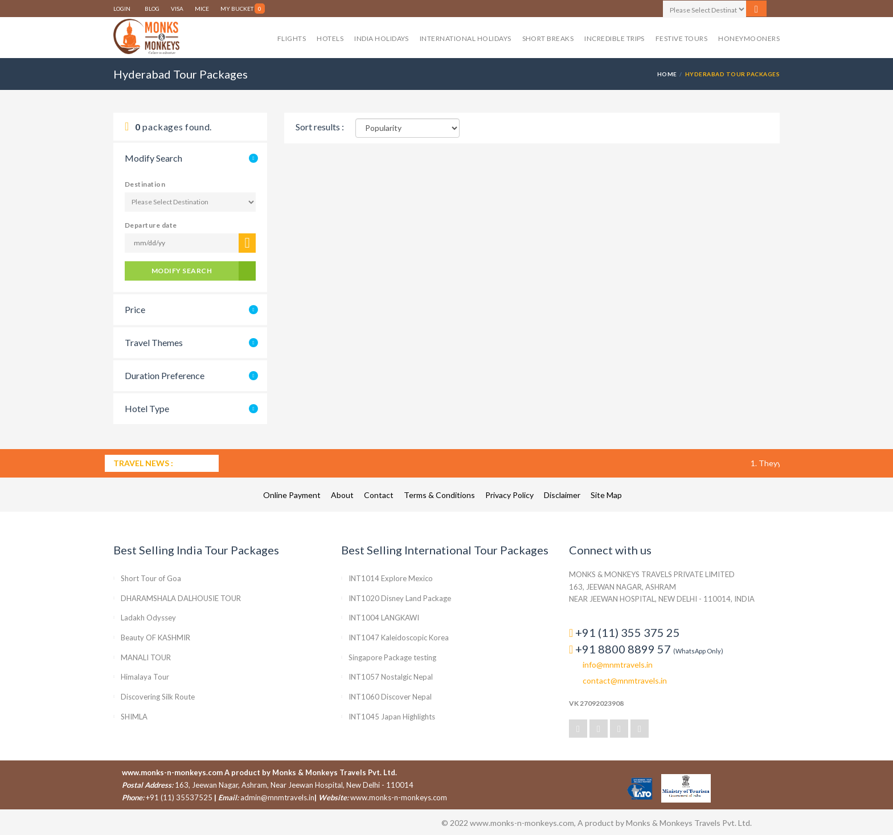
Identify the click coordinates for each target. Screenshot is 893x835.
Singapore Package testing (392, 657)
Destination (145, 184)
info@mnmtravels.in (618, 664)
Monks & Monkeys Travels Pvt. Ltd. (334, 772)
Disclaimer (563, 495)
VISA (177, 8)
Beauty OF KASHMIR (155, 637)
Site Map (606, 495)
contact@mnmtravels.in (625, 680)
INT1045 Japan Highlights (392, 716)
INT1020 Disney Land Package (400, 598)
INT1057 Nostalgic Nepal (391, 676)
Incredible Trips (614, 38)
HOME (667, 74)
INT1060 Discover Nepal (390, 696)
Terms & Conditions (440, 495)
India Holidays (381, 38)
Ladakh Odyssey (148, 617)
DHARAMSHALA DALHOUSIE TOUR (181, 598)
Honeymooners (749, 38)
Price (135, 309)
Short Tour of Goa (151, 578)
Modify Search (153, 158)
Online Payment (292, 495)
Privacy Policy (510, 495)
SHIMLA (134, 716)
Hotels (330, 38)
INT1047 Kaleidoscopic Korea (399, 637)
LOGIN (123, 0)
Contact (379, 495)
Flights (291, 38)
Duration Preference (164, 375)
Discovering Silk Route (158, 696)
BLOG (152, 8)
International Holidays (465, 38)
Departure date (151, 225)
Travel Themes (154, 342)
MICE (202, 8)
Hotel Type (147, 408)
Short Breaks (548, 38)
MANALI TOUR (146, 657)
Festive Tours (681, 38)
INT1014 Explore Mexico (391, 578)
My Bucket (242, 8)
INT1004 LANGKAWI (384, 617)
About (343, 495)
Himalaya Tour (145, 676)
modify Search (181, 270)
